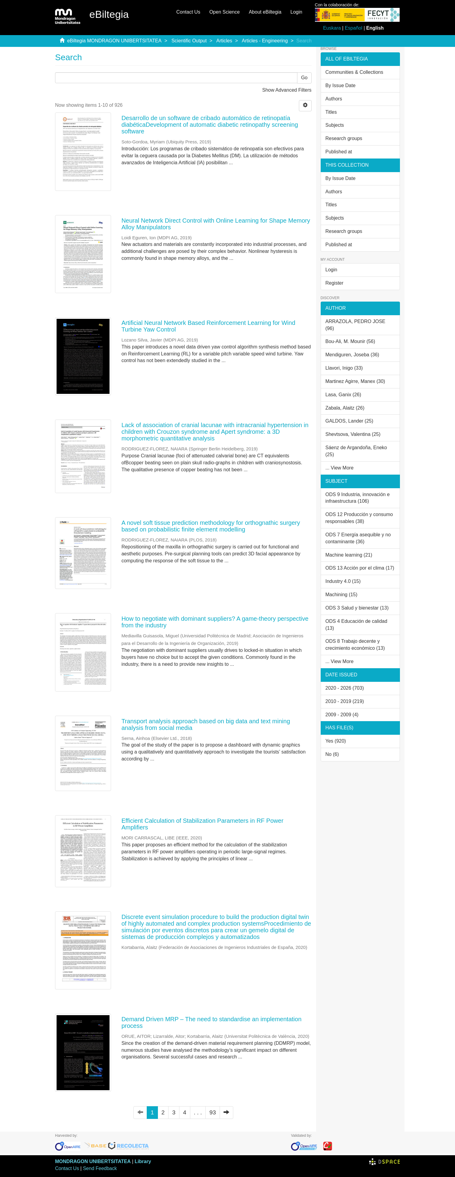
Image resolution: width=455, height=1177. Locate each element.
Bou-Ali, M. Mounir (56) (350, 341)
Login (331, 269)
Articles (224, 40)
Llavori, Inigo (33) (344, 368)
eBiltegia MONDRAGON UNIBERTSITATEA (114, 40)
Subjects (335, 125)
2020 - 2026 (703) (345, 688)
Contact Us (188, 12)
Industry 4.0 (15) (343, 581)
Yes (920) (336, 741)
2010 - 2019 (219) (345, 701)
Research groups (344, 138)
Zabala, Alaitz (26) (345, 407)
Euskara (332, 28)
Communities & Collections (354, 72)
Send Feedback (100, 1168)
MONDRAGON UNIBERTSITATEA (93, 1161)
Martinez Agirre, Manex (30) (355, 381)
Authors (334, 98)
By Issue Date (341, 85)
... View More (340, 467)
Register (335, 283)
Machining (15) (342, 594)
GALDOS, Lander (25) (349, 420)
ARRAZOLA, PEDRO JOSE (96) (355, 325)
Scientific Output (189, 40)
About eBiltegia (265, 12)
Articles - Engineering (265, 40)
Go (304, 77)
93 (212, 1112)
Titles (331, 112)
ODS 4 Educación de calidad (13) (357, 625)
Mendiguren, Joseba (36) (352, 354)
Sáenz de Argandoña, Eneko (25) (356, 451)
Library (143, 1161)
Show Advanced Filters (287, 90)
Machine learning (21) (349, 554)
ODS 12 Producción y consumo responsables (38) (359, 518)
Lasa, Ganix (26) (343, 394)
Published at (339, 151)
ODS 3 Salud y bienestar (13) (357, 607)
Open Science (224, 12)
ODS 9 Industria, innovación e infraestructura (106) (358, 498)
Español (353, 28)
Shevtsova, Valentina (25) (353, 434)
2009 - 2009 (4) (342, 714)
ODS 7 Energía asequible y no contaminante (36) (358, 538)
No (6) (332, 754)
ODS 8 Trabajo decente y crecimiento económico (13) (355, 645)
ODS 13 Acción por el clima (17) (360, 568)
